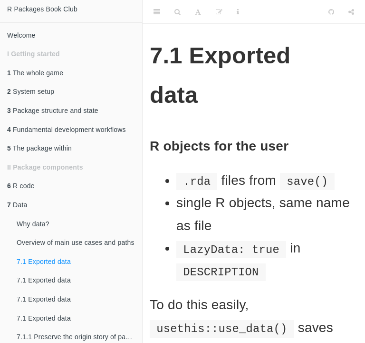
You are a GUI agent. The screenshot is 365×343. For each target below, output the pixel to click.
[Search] (177, 12)
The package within (39, 148)
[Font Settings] (198, 12)
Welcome (21, 35)
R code (21, 186)
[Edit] (219, 12)
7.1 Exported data (44, 261)
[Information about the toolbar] (238, 12)
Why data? (33, 224)
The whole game (35, 73)
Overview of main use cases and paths (75, 242)
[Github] (331, 12)
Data (17, 205)
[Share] (351, 12)
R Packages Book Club (42, 9)
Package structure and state (52, 110)
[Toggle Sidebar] (156, 12)
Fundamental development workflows (66, 129)
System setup (30, 91)
